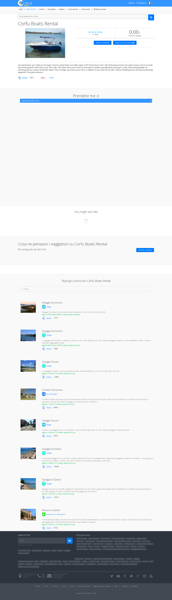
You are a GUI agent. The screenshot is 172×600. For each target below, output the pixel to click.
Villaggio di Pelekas (108, 546)
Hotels (60, 550)
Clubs (60, 564)
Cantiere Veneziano (52, 390)
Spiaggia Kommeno (52, 331)
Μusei (54, 550)
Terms (46, 586)
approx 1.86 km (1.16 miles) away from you (58, 432)
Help (116, 586)
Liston (90, 546)
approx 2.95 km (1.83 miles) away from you (58, 524)
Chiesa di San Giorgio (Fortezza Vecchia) (116, 549)
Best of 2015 (33, 9)
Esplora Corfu (141, 538)
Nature (63, 9)
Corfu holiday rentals (84, 544)
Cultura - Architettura (25, 561)
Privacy (37, 586)
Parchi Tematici (136, 561)
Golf (151, 561)
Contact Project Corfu (59, 574)
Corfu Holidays (81, 538)
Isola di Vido (79, 559)
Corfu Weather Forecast (122, 541)
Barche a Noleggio (79, 564)
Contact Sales (57, 577)
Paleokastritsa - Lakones (145, 544)
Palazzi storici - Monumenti (53, 514)
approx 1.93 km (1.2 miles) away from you (58, 494)
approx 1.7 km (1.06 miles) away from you (58, 404)
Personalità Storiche (107, 561)
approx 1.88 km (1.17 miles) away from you (58, 463)
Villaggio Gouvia (50, 420)
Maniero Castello (51, 510)
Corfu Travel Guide (118, 538)
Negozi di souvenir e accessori (28, 567)
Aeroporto (108, 544)
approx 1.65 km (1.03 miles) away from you (58, 373)
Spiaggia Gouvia (50, 361)
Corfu (22, 9)
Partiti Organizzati (122, 561)
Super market (114, 564)
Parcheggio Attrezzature (129, 564)
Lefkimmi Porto (130, 544)
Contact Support (58, 576)
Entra (131, 3)
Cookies (55, 586)
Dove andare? (90, 541)
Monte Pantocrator (122, 546)
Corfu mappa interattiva (104, 541)
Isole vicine (87, 9)
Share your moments (125, 43)
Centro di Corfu (98, 544)
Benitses (141, 546)
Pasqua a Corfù (94, 561)
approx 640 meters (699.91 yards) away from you (61, 314)
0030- (44, 574)
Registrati (141, 3)
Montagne (44, 561)
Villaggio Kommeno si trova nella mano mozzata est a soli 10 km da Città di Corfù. (74, 312)
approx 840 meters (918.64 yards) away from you (61, 345)
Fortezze (88, 559)
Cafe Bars (68, 564)
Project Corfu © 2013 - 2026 (86, 593)
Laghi (36, 561)
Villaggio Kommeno (52, 302)
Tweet (51, 77)
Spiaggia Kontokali (51, 449)
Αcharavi (134, 546)
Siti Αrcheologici (49, 394)
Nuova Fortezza (82, 549)
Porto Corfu (118, 544)
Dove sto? (80, 541)
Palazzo (129, 559)
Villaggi (46, 307)
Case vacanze (36, 550)
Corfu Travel (106, 538)
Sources (64, 586)
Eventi (43, 9)
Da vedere (53, 9)
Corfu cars (146, 541)
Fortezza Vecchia (95, 549)
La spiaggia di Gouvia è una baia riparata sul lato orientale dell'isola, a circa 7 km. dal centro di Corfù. (80, 371)
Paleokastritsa (81, 546)
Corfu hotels (136, 541)
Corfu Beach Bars (50, 564)
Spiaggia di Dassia (51, 479)
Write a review (100, 9)
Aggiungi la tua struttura (102, 586)
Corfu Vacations (94, 538)
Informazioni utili (24, 550)
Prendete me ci (86, 95)
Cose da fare (74, 9)
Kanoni (97, 546)
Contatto (124, 586)
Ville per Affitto (23, 553)
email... (21, 540)
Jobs (72, 586)
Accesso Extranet (84, 586)
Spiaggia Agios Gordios (138, 549)
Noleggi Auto (91, 564)
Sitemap (134, 586)
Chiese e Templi (119, 559)
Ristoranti (46, 550)
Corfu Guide (131, 538)
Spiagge (47, 335)
